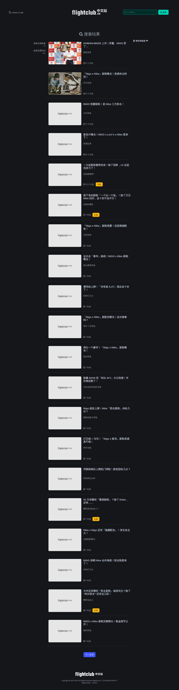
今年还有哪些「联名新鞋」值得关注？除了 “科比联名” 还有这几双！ (107, 592)
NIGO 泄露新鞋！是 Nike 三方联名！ (103, 104)
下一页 (89, 654)
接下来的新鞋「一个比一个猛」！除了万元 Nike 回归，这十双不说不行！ (107, 197)
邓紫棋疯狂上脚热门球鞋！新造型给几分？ (107, 469)
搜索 (163, 12)
